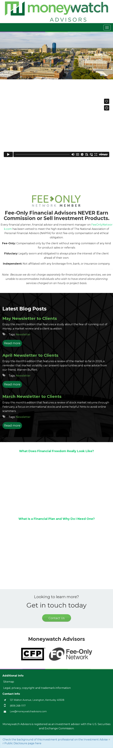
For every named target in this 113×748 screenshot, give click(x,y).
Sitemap (8, 681)
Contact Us (56, 618)
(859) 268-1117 (18, 705)
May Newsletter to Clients (29, 318)
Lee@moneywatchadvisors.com (28, 711)
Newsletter (23, 334)
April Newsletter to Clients (30, 355)
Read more (12, 343)
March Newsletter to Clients (31, 396)
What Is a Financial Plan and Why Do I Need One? (56, 519)
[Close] (109, 739)
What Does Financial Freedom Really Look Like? (56, 451)
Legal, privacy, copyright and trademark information (37, 687)
